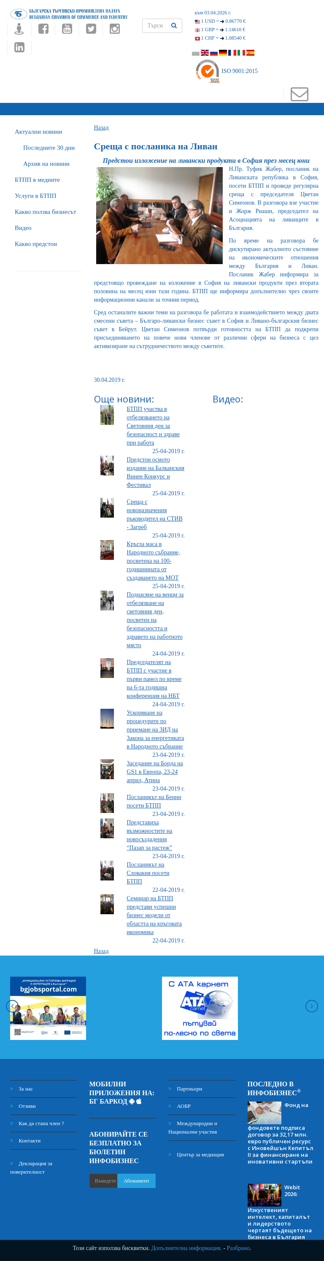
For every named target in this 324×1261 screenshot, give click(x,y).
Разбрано (238, 1248)
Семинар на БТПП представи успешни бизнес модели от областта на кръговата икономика (154, 911)
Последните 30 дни (49, 143)
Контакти (25, 1137)
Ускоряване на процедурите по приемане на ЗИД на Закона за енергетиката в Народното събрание (155, 726)
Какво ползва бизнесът (45, 208)
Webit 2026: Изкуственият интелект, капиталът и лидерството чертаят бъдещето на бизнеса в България (280, 1208)
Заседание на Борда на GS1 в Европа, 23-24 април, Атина (155, 768)
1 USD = (220, 21)
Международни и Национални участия (192, 1123)
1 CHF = (220, 38)
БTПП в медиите (37, 176)
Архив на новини (46, 160)
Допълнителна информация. (186, 1248)
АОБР (179, 1102)
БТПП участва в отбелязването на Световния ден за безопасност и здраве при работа (153, 422)
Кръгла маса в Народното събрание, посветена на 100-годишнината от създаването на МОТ (153, 557)
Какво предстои (36, 240)
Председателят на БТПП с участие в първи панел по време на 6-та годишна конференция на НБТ (154, 675)
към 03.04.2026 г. (213, 13)
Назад (101, 124)
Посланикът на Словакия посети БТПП (148, 869)
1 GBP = (220, 29)
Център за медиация (196, 1151)
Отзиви (23, 1102)
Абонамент (136, 1177)
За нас (21, 1085)
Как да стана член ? (37, 1119)
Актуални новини (38, 127)
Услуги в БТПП (35, 192)
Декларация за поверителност (31, 1163)
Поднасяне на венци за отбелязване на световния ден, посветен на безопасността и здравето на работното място (155, 616)
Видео (23, 224)
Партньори (185, 1085)
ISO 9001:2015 (226, 71)
